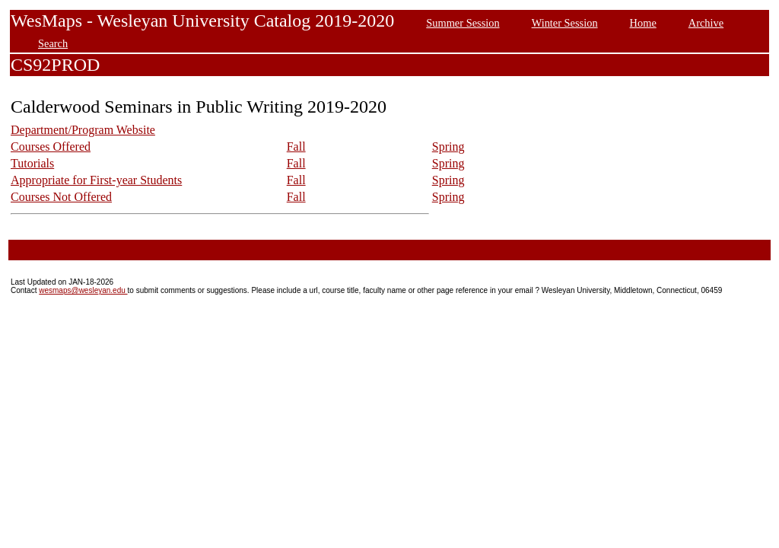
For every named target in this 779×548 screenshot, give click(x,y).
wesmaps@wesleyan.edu (83, 290)
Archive (705, 23)
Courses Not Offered (61, 196)
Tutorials (32, 163)
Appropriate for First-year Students (96, 180)
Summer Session (462, 23)
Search (53, 43)
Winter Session (565, 23)
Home (643, 23)
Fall (296, 146)
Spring (448, 146)
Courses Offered (51, 146)
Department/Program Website (83, 129)
